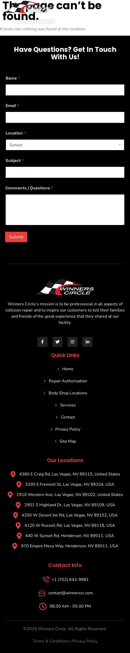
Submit (16, 237)
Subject (15, 160)
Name (13, 78)
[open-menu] (116, 10)
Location (16, 133)
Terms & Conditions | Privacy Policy (65, 641)
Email (12, 105)
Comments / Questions (29, 188)
